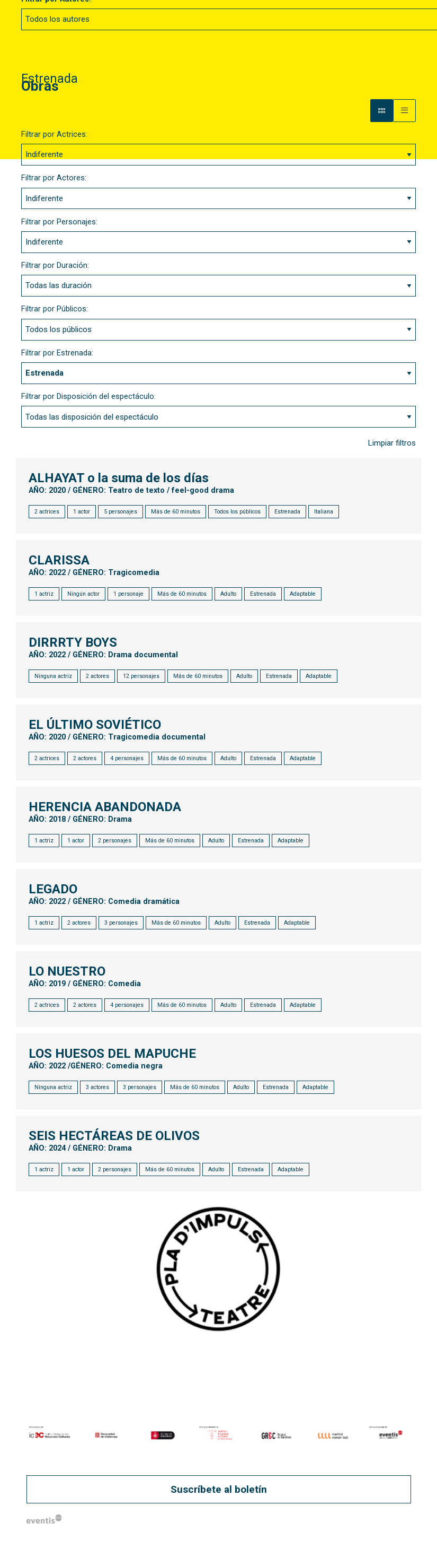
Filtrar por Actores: (53, 177)
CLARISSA (59, 560)
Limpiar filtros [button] (392, 443)
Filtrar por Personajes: (59, 222)
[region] (218, 1435)
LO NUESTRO (67, 971)
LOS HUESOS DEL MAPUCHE (113, 1054)
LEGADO (53, 889)
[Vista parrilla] (404, 110)
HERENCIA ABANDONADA (105, 807)
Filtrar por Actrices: (54, 134)
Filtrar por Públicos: (54, 309)
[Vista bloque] (381, 110)
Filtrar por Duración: (55, 265)
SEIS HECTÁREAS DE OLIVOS (114, 1136)
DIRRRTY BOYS (73, 643)
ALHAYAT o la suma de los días (119, 478)
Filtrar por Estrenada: (57, 353)
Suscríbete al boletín (219, 1489)
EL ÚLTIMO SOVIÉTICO (95, 725)
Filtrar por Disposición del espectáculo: (88, 396)
